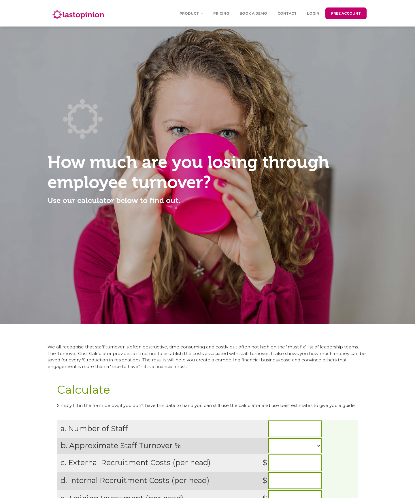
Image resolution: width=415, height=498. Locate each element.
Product (190, 13)
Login (313, 13)
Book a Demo (253, 13)
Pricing (221, 13)
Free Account (346, 13)
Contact (287, 13)
